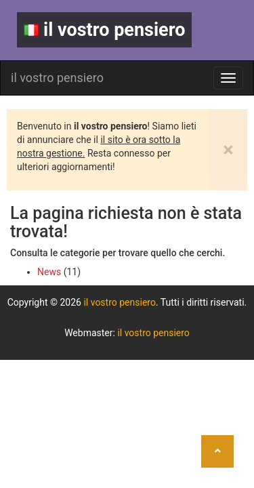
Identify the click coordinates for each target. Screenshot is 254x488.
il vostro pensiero (104, 30)
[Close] (228, 149)
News (49, 271)
